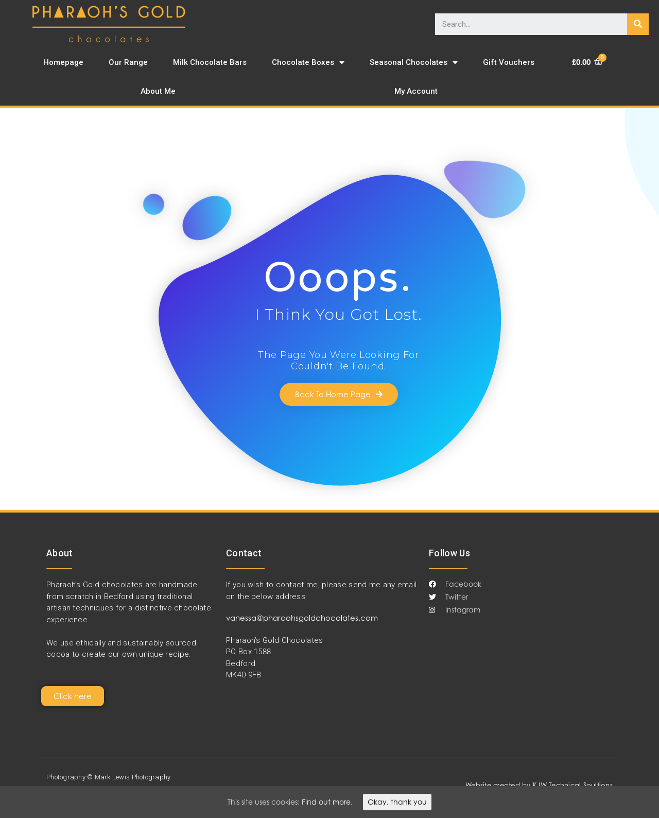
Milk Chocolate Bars (210, 62)
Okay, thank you (397, 801)
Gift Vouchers (508, 62)
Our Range (128, 62)
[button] (339, 394)
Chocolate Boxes (308, 62)
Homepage (63, 62)
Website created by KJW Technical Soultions (539, 785)
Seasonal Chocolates (414, 62)
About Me (158, 91)
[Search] (638, 24)
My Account (416, 91)
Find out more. (327, 801)
